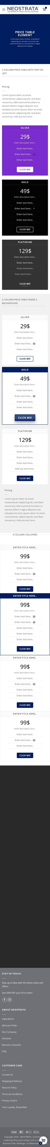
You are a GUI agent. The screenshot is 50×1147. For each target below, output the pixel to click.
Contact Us (7, 1074)
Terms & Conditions (12, 1094)
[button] (3, 9)
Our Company (9, 1031)
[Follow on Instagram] (9, 999)
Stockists (6, 1038)
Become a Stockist (11, 1044)
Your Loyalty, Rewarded (14, 1107)
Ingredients (8, 1018)
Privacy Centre (9, 1100)
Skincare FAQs (9, 1025)
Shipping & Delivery (12, 1081)
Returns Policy (9, 1087)
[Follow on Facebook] (4, 999)
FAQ (4, 1051)
